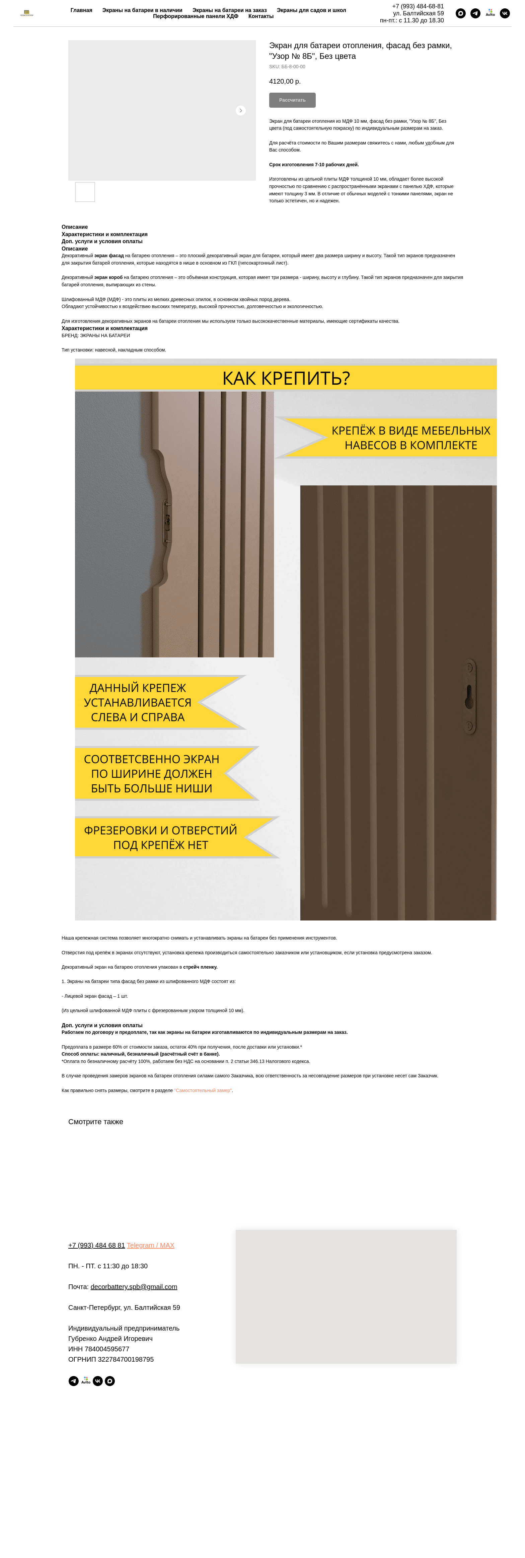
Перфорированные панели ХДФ (195, 16)
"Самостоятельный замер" (203, 1090)
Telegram (140, 1245)
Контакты (261, 16)
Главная (81, 10)
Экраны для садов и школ (311, 10)
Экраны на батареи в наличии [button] (142, 10)
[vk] (505, 13)
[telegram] (475, 13)
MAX (167, 1245)
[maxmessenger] (461, 13)
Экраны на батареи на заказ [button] (230, 10)
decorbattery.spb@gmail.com (134, 1286)
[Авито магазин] (490, 13)
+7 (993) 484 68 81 (96, 1245)
